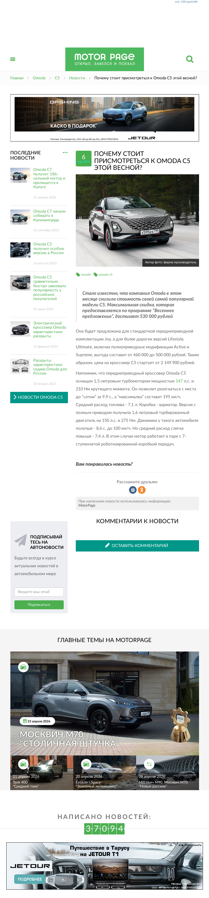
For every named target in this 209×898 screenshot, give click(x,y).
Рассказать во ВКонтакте (133, 490)
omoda (86, 274)
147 (179, 381)
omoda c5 (105, 274)
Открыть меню (12, 65)
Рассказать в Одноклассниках (142, 490)
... (65, 153)
